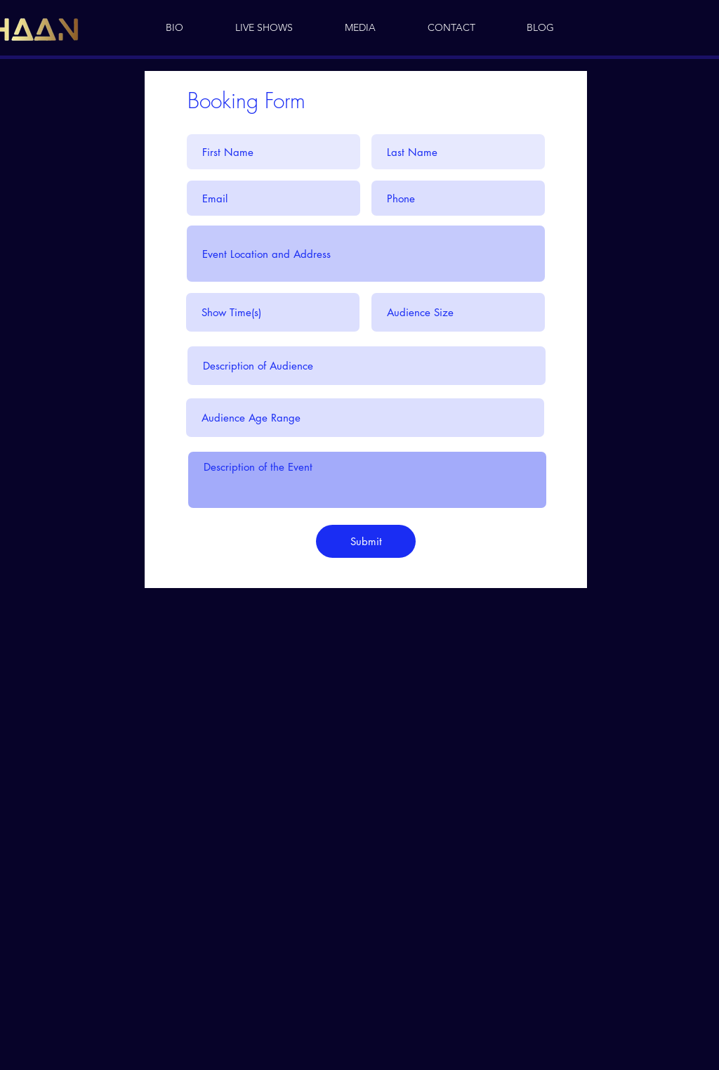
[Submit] (366, 541)
